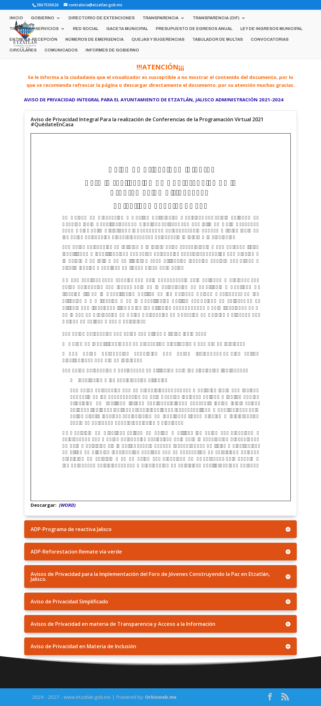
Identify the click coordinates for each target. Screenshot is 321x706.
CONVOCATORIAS (270, 39)
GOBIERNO (42, 18)
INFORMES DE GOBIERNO (112, 50)
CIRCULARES (23, 50)
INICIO (16, 18)
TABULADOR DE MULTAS (217, 39)
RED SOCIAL (85, 29)
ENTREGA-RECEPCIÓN (33, 39)
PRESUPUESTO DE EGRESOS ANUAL (194, 29)
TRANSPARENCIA (160, 18)
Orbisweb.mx (161, 697)
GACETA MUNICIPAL (127, 29)
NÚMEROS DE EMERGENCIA (94, 39)
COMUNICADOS (61, 50)
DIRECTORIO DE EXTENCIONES (101, 18)
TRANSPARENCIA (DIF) (216, 18)
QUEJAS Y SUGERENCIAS (157, 39)
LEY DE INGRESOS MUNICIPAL (271, 29)
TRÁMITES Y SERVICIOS (34, 29)
